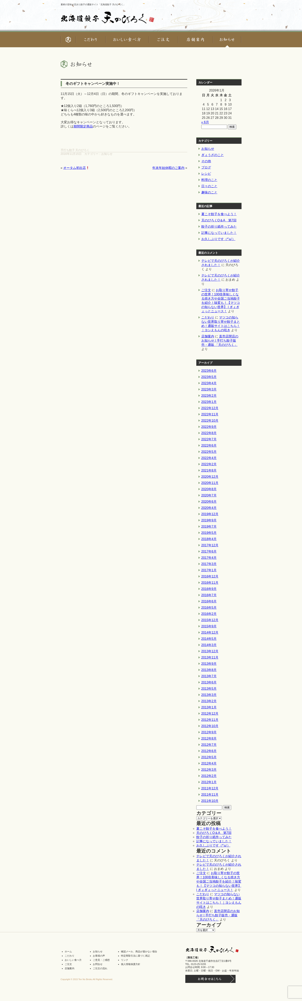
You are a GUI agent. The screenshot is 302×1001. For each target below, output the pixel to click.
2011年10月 (209, 801)
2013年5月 (209, 688)
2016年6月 (209, 601)
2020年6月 (209, 501)
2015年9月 (209, 626)
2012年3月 (209, 769)
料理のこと (209, 180)
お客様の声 (99, 955)
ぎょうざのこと (212, 155)
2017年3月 (209, 564)
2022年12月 (209, 408)
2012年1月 (209, 782)
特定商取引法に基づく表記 (135, 955)
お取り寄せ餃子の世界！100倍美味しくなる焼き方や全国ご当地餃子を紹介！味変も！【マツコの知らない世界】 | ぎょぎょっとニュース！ (218, 881)
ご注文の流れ (100, 968)
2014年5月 (209, 638)
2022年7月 (209, 439)
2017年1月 (209, 570)
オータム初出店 (76, 168)
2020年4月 (209, 508)
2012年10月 (209, 726)
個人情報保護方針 (130, 964)
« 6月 (205, 122)
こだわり (207, 317)
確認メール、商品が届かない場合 (139, 951)
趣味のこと (209, 192)
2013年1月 (209, 707)
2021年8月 (209, 470)
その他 (206, 161)
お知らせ (107, 153)
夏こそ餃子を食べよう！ (219, 214)
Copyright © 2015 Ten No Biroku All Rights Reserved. (87, 979)
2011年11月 (209, 794)
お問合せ (97, 964)
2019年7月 (209, 526)
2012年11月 (209, 719)
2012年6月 (209, 751)
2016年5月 (209, 607)
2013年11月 (209, 657)
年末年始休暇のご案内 (168, 168)
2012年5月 (209, 757)
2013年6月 (209, 682)
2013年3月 (209, 695)
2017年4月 (209, 557)
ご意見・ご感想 (101, 960)
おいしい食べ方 (73, 960)
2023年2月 (209, 395)
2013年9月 (209, 663)
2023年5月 (209, 377)
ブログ (206, 167)
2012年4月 (209, 763)
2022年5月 (209, 451)
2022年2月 (209, 464)
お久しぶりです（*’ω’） (218, 239)
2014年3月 (209, 645)
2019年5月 (209, 532)
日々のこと (209, 186)
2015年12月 (209, 620)
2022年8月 (209, 433)
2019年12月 (209, 514)
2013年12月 (209, 651)
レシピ (206, 173)
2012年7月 (209, 744)
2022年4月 (209, 458)
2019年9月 (209, 520)
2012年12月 (209, 713)
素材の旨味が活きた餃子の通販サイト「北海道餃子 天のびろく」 (93, 4)
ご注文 (206, 290)
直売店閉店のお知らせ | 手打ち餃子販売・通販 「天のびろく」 (220, 340)
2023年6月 (209, 370)
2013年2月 (209, 701)
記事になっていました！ (219, 232)
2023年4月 (209, 383)
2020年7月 (209, 495)
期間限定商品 (83, 126)
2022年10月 (209, 420)
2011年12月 (209, 788)
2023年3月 (209, 389)
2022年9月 (209, 427)
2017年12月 (209, 545)
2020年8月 (209, 489)
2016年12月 (209, 576)
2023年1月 (209, 402)
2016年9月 (209, 589)
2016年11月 (209, 582)
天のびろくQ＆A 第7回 (218, 220)
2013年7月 (209, 676)
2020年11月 (209, 483)
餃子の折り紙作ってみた (219, 226)
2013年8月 (209, 670)
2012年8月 (209, 738)
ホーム (68, 951)
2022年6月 (209, 445)
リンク (124, 960)
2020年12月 (209, 476)
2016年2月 (209, 614)
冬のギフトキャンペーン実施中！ (93, 84)
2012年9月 (209, 732)
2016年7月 (209, 595)
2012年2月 (209, 776)
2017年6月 (209, 551)
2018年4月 (209, 539)
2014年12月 (209, 632)
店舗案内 (207, 336)
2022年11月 (209, 414)
